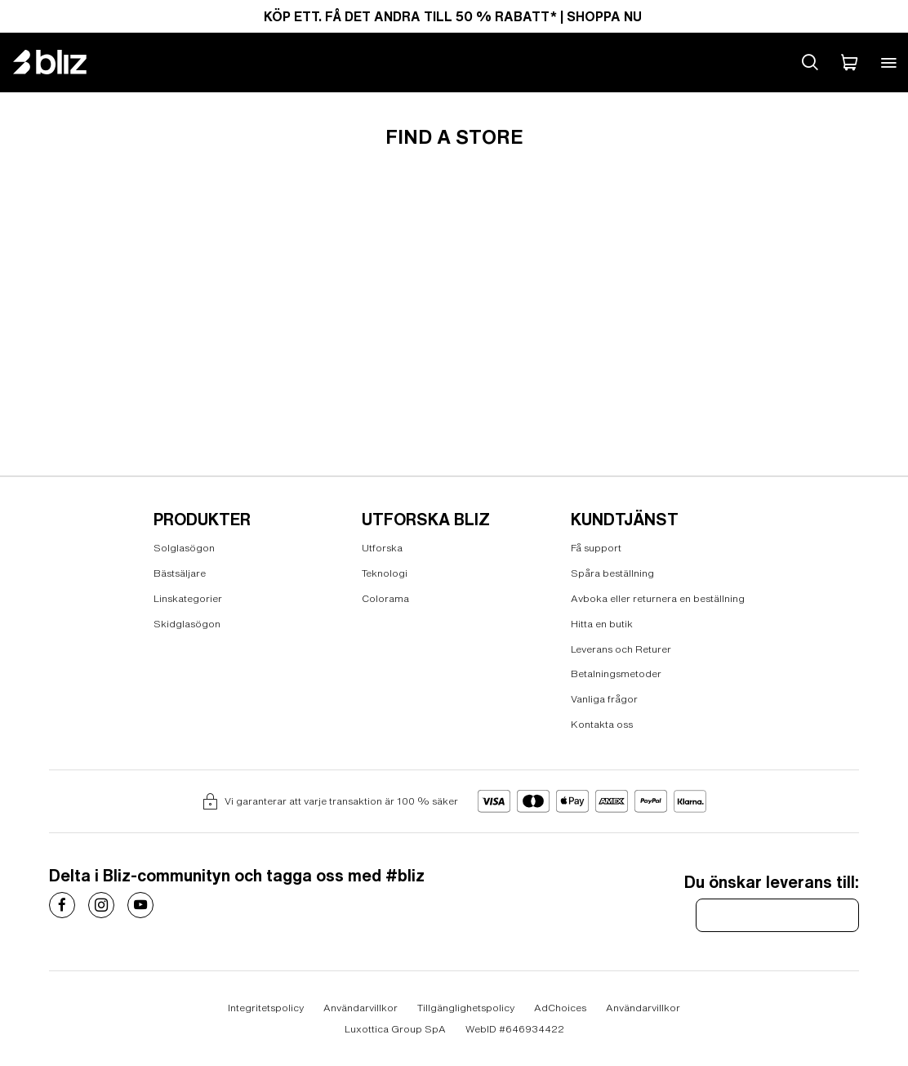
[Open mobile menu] (888, 62)
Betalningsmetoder (616, 673)
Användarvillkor (360, 1007)
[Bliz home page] (62, 62)
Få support (596, 547)
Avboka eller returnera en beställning (658, 598)
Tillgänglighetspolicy (465, 1007)
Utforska (382, 547)
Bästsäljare (180, 573)
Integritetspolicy (266, 1007)
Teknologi (384, 573)
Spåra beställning (612, 573)
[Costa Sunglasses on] (62, 905)
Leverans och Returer (621, 648)
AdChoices (560, 1007)
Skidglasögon (187, 623)
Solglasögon (184, 547)
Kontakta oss (602, 724)
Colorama (385, 598)
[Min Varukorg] (849, 62)
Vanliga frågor (604, 699)
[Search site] (810, 62)
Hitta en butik (602, 623)
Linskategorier (188, 598)
